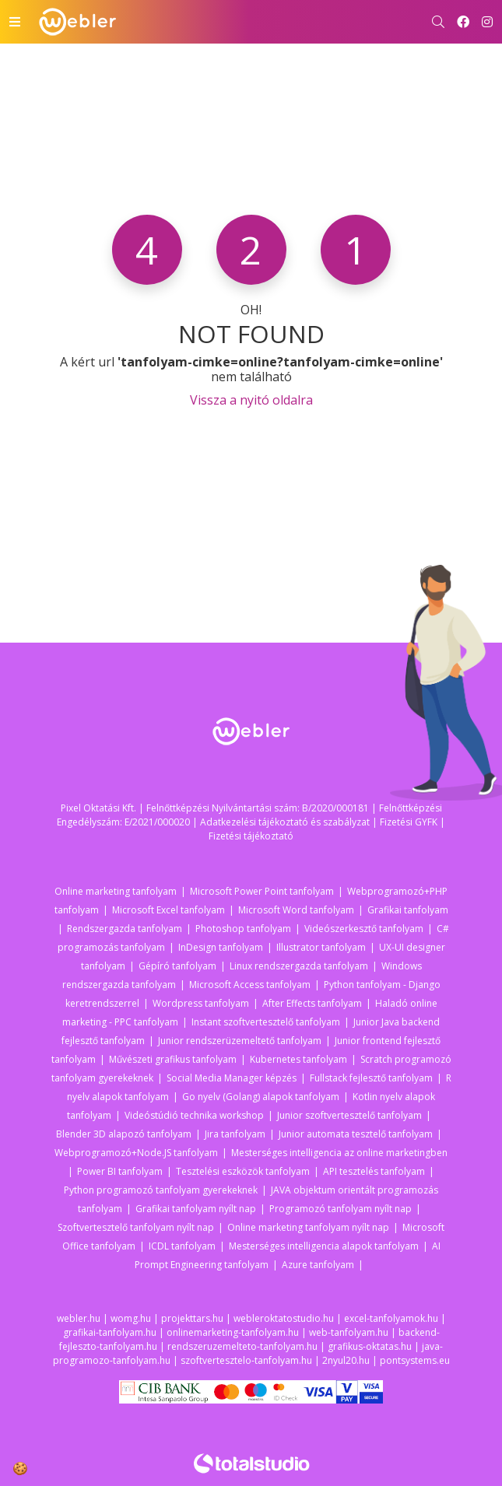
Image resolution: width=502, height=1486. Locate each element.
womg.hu (131, 1318)
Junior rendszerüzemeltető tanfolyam (239, 1040)
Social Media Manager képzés (232, 1078)
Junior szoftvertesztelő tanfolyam (349, 1115)
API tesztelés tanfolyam (374, 1171)
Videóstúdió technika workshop (194, 1115)
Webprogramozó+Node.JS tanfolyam (136, 1152)
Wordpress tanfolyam (201, 1003)
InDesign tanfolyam (220, 947)
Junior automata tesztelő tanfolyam (356, 1134)
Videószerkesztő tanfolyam (363, 928)
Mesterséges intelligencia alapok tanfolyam (324, 1246)
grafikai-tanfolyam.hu (109, 1332)
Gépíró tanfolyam (177, 966)
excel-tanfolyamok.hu (391, 1318)
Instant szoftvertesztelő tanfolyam (265, 1022)
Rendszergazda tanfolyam (124, 928)
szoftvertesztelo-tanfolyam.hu (246, 1360)
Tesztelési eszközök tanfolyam (243, 1171)
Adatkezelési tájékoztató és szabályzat (285, 822)
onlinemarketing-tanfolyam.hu (233, 1332)
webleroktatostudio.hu (283, 1318)
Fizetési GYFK (408, 822)
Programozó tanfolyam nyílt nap (340, 1208)
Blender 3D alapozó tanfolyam (123, 1134)
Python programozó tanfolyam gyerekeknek (161, 1190)
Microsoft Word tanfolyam (296, 909)
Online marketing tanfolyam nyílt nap (308, 1227)
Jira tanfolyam (235, 1134)
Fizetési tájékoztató (251, 836)
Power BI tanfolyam (120, 1171)
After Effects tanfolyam (312, 1003)
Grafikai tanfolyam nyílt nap (195, 1208)
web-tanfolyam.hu (348, 1332)
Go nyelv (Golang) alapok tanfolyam (260, 1096)
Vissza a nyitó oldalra (251, 399)
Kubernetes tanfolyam (298, 1059)
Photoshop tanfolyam (243, 928)
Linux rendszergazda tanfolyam (299, 966)
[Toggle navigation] (14, 22)
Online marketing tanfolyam (115, 891)
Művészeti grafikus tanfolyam (173, 1059)
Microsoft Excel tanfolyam (168, 909)
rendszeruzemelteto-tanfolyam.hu (242, 1346)
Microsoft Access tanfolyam (250, 984)
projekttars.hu (192, 1318)
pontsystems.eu (415, 1360)
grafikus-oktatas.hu (370, 1346)
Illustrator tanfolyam (321, 947)
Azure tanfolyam (318, 1264)
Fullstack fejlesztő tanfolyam (371, 1078)
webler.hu (78, 1318)
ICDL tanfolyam (182, 1246)
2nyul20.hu (346, 1360)
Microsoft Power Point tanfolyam (262, 891)
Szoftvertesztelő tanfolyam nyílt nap (136, 1227)
